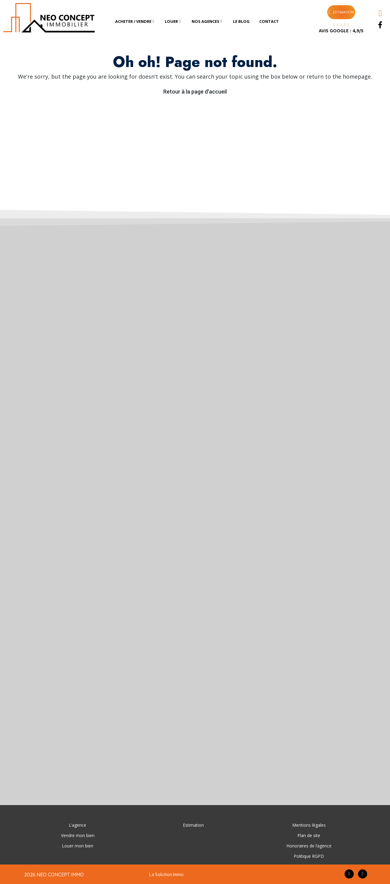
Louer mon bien (77, 846)
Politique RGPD (309, 856)
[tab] (135, 21)
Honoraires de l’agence (309, 846)
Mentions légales (309, 825)
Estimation (193, 825)
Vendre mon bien (77, 835)
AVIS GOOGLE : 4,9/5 (341, 31)
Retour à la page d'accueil (195, 91)
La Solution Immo (166, 874)
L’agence (77, 825)
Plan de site (308, 835)
